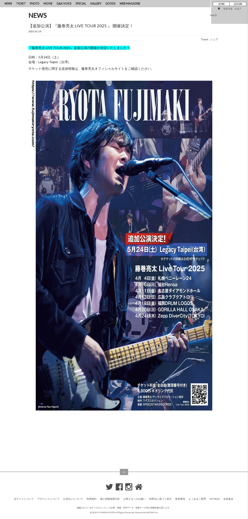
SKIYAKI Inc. (152, 512)
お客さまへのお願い (134, 498)
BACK (213, 15)
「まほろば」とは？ (229, 8)
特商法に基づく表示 (160, 498)
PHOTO (34, 3)
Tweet (204, 39)
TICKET (21, 3)
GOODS (110, 3)
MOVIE (47, 3)
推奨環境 (180, 498)
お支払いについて (73, 498)
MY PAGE (214, 498)
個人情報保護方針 (110, 498)
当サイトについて (24, 498)
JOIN (221, 4)
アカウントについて (48, 498)
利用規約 (91, 498)
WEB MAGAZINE (130, 3)
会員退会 (228, 498)
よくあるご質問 (197, 498)
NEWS (8, 3)
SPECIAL (81, 3)
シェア (214, 39)
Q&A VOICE (64, 3)
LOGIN (238, 4)
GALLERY (95, 3)
